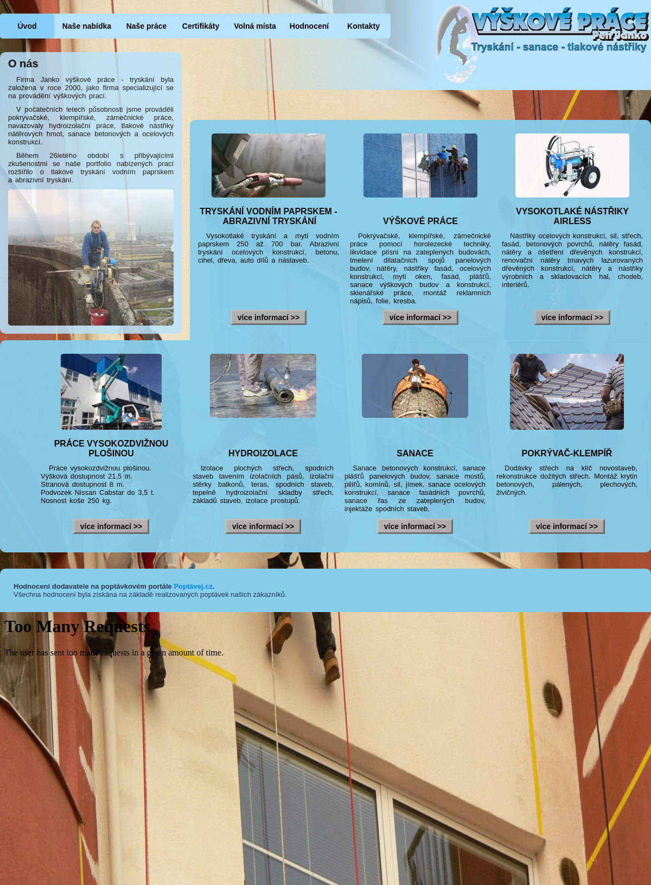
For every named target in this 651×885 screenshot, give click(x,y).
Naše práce (146, 26)
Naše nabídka (86, 26)
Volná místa (255, 26)
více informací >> (268, 317)
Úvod (27, 26)
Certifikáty (200, 26)
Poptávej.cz (193, 586)
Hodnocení (309, 26)
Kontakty (363, 26)
